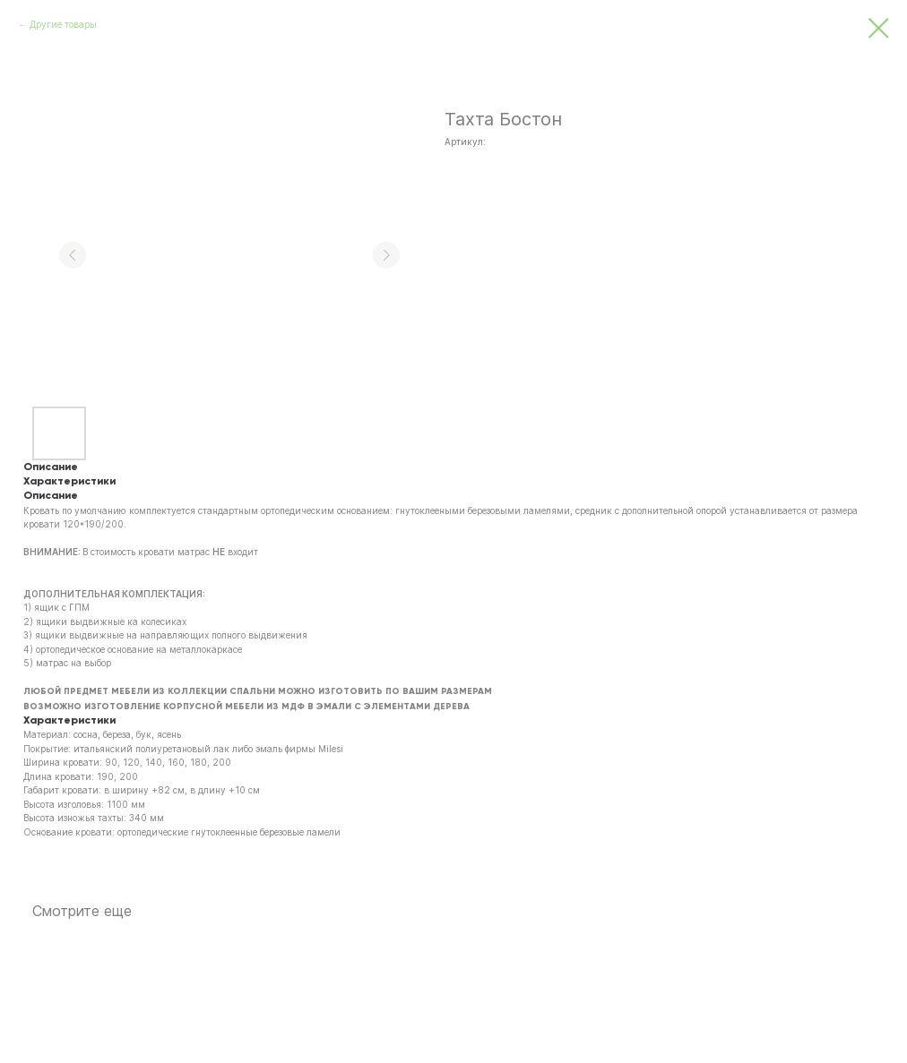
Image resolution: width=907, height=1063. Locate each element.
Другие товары (63, 24)
